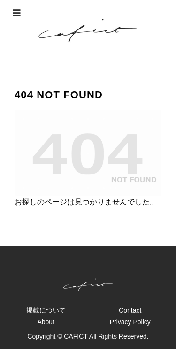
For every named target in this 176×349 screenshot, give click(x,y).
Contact (130, 310)
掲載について (46, 310)
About (45, 322)
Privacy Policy (130, 322)
